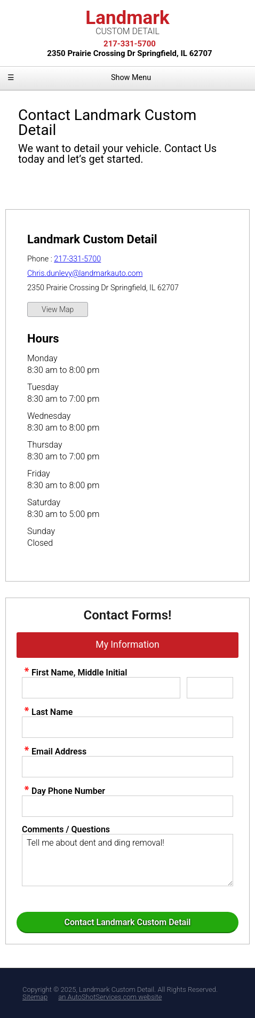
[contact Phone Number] (127, 806)
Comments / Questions (66, 829)
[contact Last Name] (127, 727)
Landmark (127, 21)
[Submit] (127, 922)
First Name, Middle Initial (74, 672)
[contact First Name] (101, 687)
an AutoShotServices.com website (110, 997)
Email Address (54, 751)
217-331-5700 (77, 259)
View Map (58, 309)
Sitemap (34, 997)
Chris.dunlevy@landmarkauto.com (84, 273)
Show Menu (79, 77)
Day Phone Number (63, 791)
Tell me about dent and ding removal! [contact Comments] (127, 860)
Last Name (47, 712)
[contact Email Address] (127, 766)
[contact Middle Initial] (210, 687)
